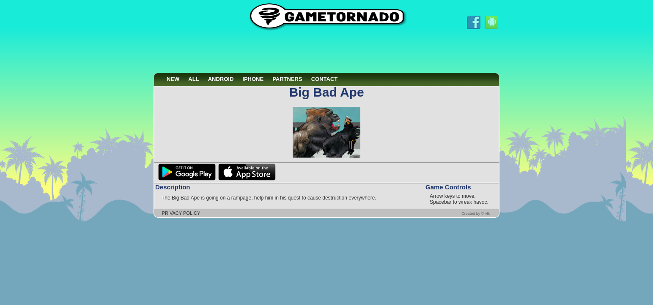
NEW (173, 79)
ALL (193, 79)
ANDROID (221, 79)
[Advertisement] (326, 52)
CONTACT (324, 79)
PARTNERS (287, 79)
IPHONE (252, 79)
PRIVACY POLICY (181, 213)
